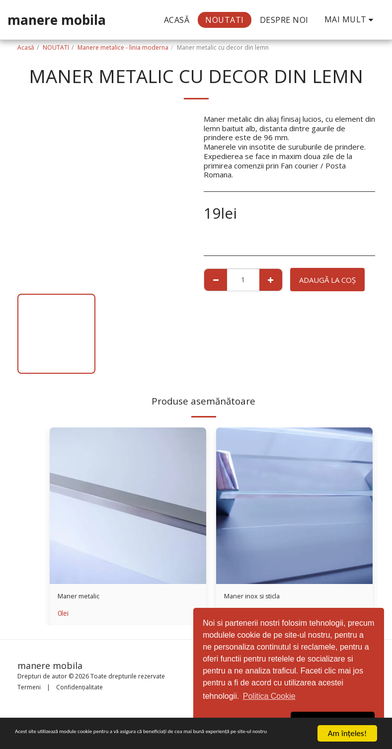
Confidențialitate (79, 687)
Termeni (29, 687)
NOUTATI (56, 47)
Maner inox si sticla (256, 597)
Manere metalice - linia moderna (123, 47)
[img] (128, 505)
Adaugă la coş (327, 280)
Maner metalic (82, 597)
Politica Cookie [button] (269, 696)
